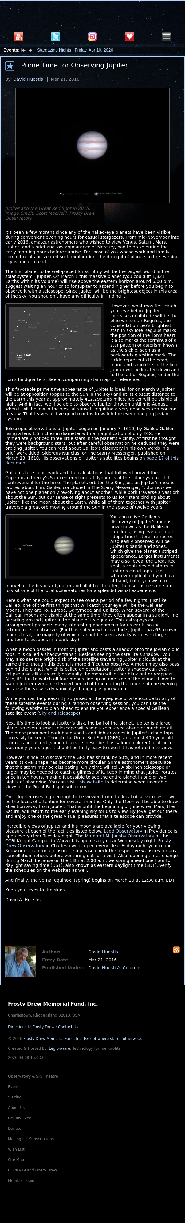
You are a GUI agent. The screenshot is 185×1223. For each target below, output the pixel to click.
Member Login (21, 1181)
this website (90, 781)
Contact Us (68, 1027)
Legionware (59, 1048)
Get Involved (19, 1118)
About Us (16, 1108)
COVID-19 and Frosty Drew (32, 1170)
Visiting (15, 1097)
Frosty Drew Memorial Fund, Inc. (82, 1038)
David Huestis (28, 79)
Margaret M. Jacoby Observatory (119, 835)
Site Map (16, 1160)
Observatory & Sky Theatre (33, 1076)
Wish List (16, 1149)
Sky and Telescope (58, 713)
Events (14, 1087)
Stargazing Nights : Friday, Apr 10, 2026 (75, 50)
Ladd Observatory (123, 831)
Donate (15, 1128)
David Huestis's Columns (114, 967)
